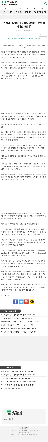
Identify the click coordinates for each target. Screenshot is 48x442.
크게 (41, 35)
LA (5, 8)
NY (12, 8)
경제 (11, 12)
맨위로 (26, 428)
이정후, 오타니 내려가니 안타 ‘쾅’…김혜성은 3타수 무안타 (18, 382)
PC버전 (21, 428)
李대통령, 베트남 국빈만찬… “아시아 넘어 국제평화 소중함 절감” (20, 322)
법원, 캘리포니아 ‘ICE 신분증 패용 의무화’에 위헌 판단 (17, 371)
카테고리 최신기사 (10, 311)
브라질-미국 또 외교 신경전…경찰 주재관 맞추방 (15, 378)
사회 (4, 12)
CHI (42, 8)
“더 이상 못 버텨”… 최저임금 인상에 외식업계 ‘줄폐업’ (17, 385)
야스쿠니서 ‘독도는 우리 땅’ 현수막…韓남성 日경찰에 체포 (18, 332)
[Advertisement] (24, 348)
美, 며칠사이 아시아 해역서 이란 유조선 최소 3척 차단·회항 (18, 328)
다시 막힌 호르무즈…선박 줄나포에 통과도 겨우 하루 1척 (18, 315)
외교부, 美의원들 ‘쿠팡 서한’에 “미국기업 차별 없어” (16, 318)
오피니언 (19, 12)
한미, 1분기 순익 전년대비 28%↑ (11, 388)
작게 (45, 35)
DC (20, 8)
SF (27, 8)
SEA (35, 8)
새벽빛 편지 (28, 12)
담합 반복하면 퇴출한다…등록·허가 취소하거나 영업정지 (18, 325)
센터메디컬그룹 (40, 12)
